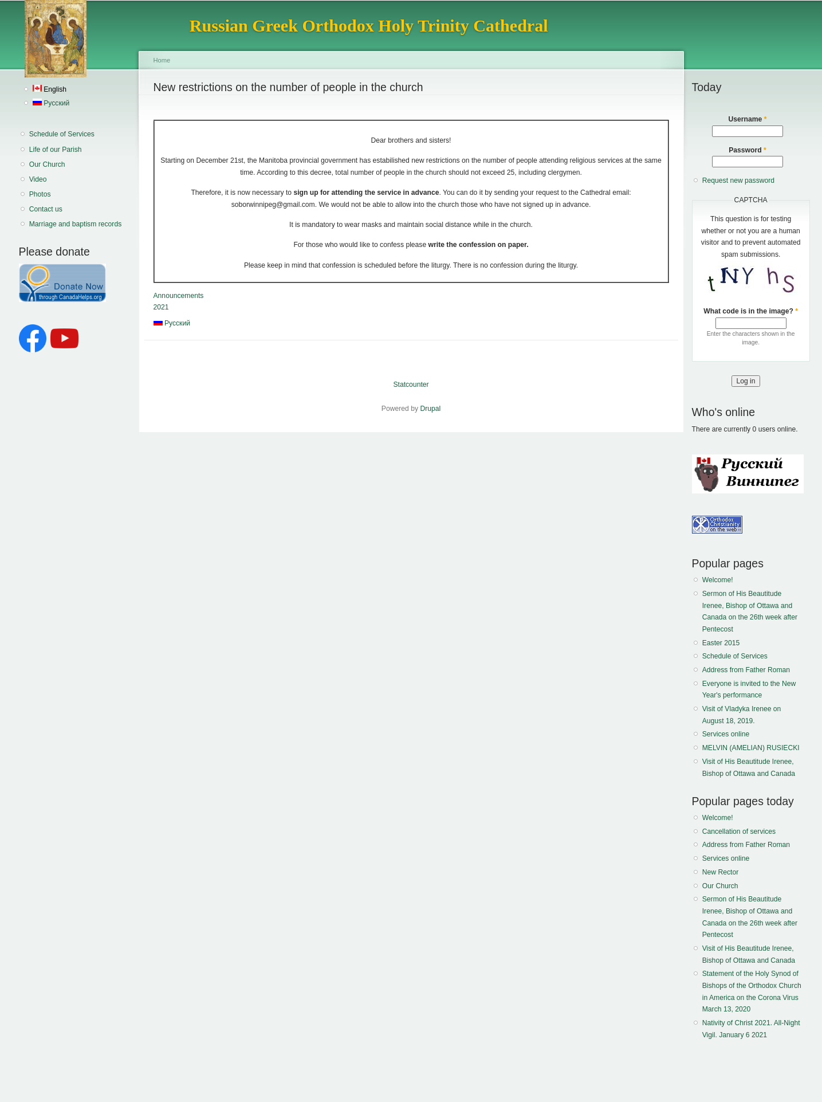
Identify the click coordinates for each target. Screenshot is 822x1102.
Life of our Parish (55, 150)
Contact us (45, 209)
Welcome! (717, 580)
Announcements (179, 296)
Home (162, 60)
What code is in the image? (750, 311)
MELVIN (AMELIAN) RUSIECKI (751, 748)
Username (748, 119)
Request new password (738, 181)
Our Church (47, 164)
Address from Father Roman (746, 670)
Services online (725, 734)
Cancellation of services (739, 832)
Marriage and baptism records (75, 224)
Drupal (430, 409)
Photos (40, 194)
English (49, 89)
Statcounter (410, 385)
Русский (51, 103)
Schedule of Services (62, 134)
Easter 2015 (721, 643)
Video (38, 179)
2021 (161, 307)
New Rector (720, 872)
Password (747, 150)
